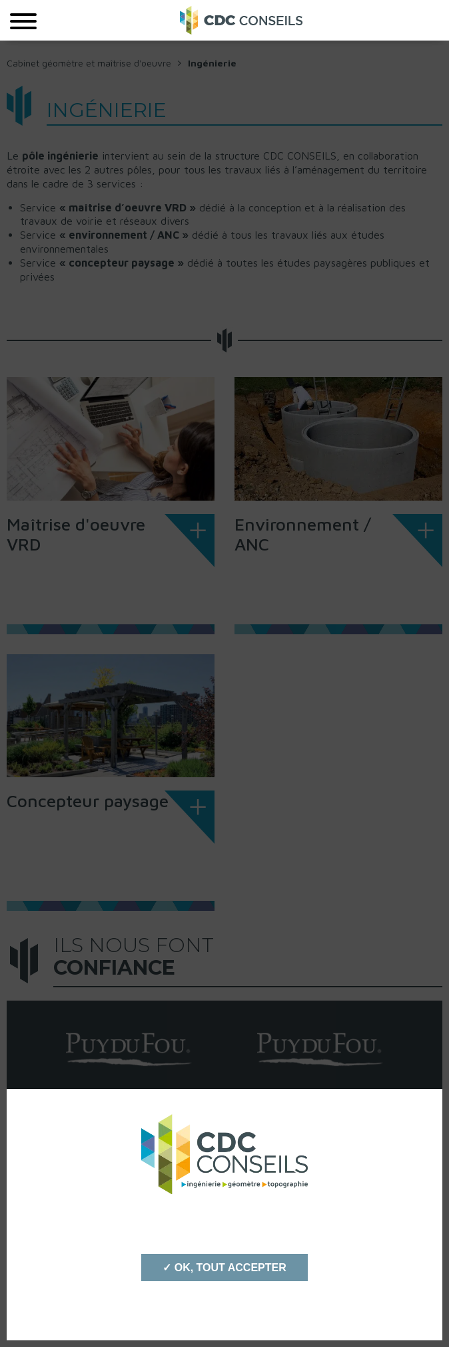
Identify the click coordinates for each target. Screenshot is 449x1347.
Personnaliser (224, 1307)
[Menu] (23, 20)
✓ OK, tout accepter (224, 1267)
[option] (128, 1049)
